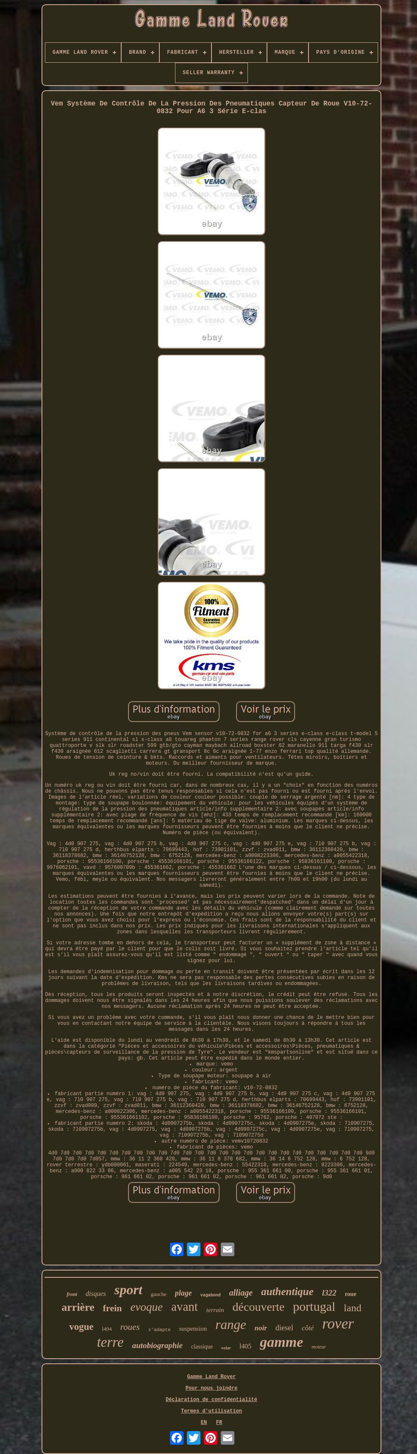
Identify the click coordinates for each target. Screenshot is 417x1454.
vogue (81, 1326)
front (72, 1294)
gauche (159, 1294)
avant (184, 1306)
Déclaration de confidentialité (211, 1400)
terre (110, 1342)
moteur (318, 1347)
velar (226, 1347)
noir (261, 1328)
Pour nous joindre (211, 1388)
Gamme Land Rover (211, 1377)
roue (350, 1294)
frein (112, 1308)
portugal (314, 1306)
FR (219, 1423)
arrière (77, 1307)
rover (338, 1323)
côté (308, 1328)
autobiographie (157, 1345)
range (230, 1324)
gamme (281, 1342)
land (352, 1307)
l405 (245, 1346)
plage (183, 1293)
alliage (241, 1292)
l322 (329, 1292)
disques (96, 1293)
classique (202, 1346)
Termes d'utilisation (211, 1411)
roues (130, 1327)
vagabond (210, 1295)
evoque (147, 1307)
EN (204, 1423)
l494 (107, 1329)
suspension (193, 1328)
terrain (215, 1310)
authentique (287, 1291)
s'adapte (159, 1329)
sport (128, 1289)
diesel (284, 1328)
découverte (259, 1306)
